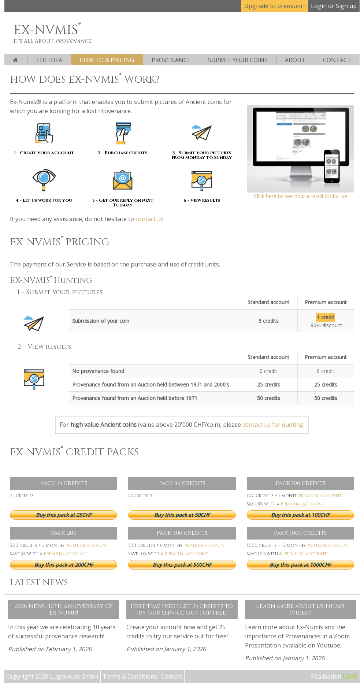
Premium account (302, 504)
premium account (320, 496)
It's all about (53, 41)
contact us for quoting (273, 425)
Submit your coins (238, 60)
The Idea (49, 60)
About (295, 60)
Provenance (171, 60)
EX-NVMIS (47, 30)
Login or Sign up (334, 6)
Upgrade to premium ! (274, 6)
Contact (337, 60)
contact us (149, 219)
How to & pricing (106, 60)
